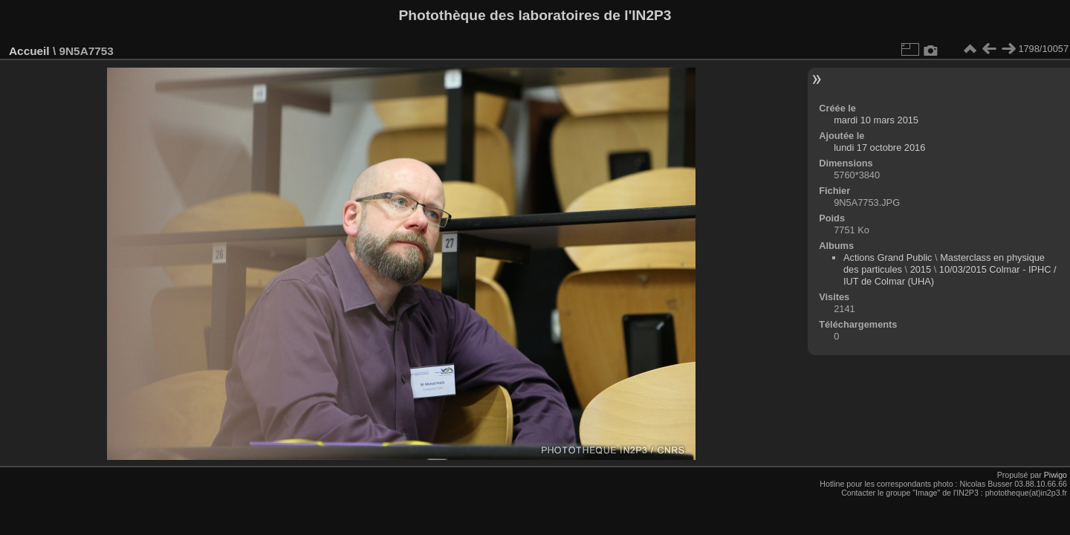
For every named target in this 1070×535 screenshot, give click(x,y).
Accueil (29, 51)
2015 (920, 269)
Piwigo (1055, 474)
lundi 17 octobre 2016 (879, 147)
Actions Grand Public (888, 257)
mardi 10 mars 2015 (876, 120)
